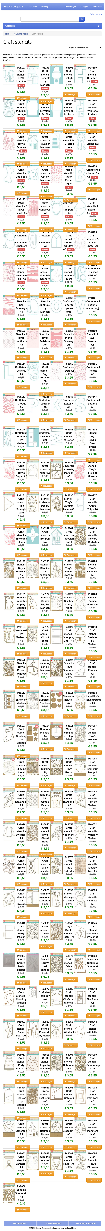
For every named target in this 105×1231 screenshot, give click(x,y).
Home (7, 34)
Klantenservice (20, 1223)
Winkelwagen (70, 6)
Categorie (52, 26)
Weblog (44, 6)
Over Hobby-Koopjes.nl (85, 1223)
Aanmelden (97, 6)
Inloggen (84, 6)
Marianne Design (21, 34)
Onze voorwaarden (52, 1223)
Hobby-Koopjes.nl (13, 6)
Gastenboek (32, 6)
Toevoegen (22, 98)
